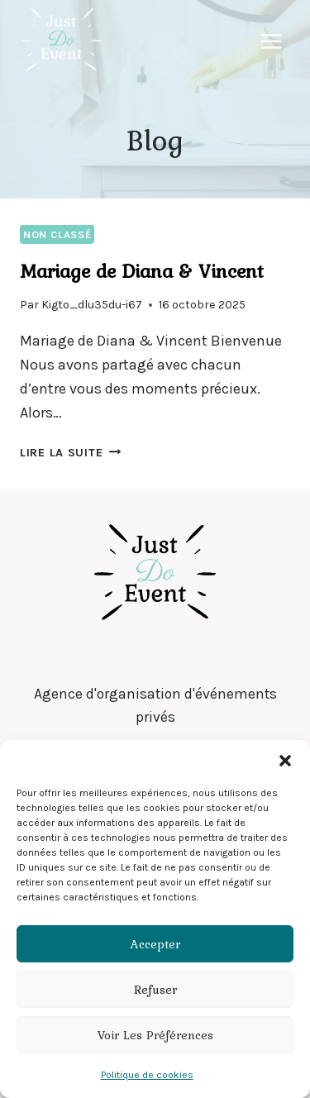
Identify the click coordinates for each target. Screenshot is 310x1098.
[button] (285, 760)
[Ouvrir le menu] (270, 41)
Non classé (57, 234)
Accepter (155, 944)
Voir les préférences (155, 1035)
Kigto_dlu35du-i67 (91, 305)
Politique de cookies (147, 1075)
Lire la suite (70, 453)
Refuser (155, 990)
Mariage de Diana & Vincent (142, 270)
